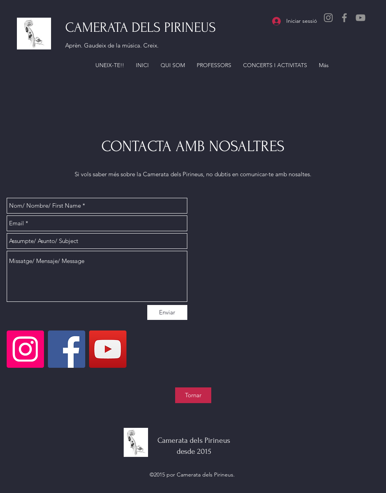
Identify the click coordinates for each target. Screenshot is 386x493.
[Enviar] (167, 312)
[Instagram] (328, 18)
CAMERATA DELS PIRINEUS (140, 27)
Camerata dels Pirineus (193, 440)
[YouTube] (360, 18)
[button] (110, 65)
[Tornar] (193, 395)
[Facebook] (344, 18)
